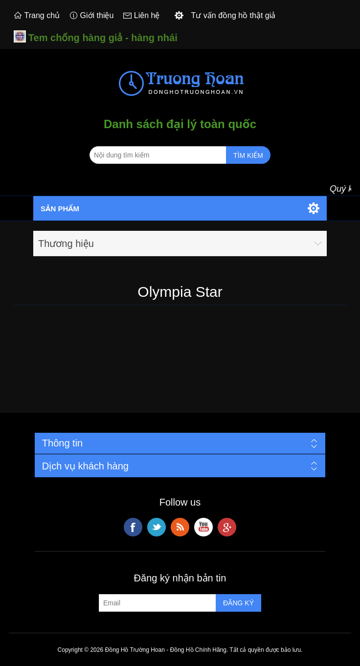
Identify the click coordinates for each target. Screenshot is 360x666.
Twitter (156, 527)
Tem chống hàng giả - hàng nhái (103, 37)
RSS (180, 527)
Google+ (227, 527)
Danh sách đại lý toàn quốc (180, 124)
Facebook (133, 527)
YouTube (203, 527)
